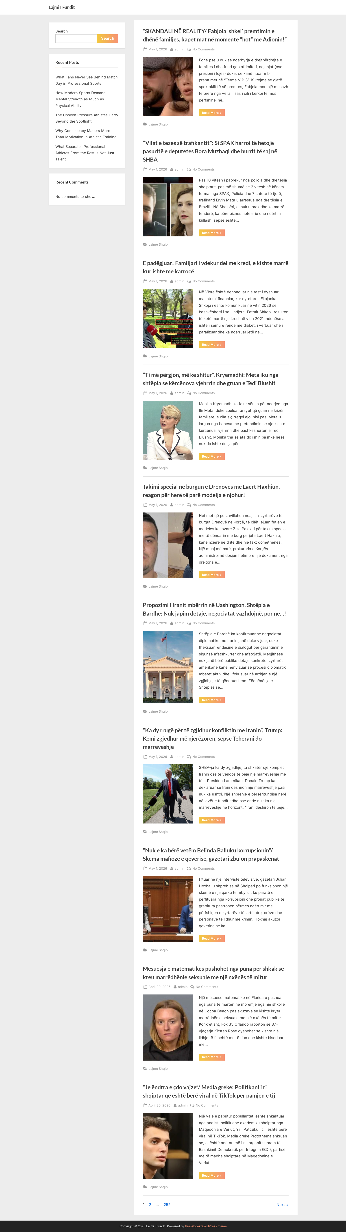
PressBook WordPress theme (206, 1226)
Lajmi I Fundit (62, 7)
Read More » (213, 113)
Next (280, 1204)
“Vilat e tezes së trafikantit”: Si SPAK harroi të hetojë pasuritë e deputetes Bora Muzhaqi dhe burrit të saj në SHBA (210, 151)
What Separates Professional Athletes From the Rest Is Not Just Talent (84, 153)
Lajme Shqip (158, 124)
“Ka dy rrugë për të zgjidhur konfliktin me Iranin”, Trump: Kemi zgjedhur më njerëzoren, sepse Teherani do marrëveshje (212, 738)
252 (167, 1204)
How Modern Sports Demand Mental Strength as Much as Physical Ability (80, 99)
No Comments (203, 49)
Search (61, 31)
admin (179, 48)
